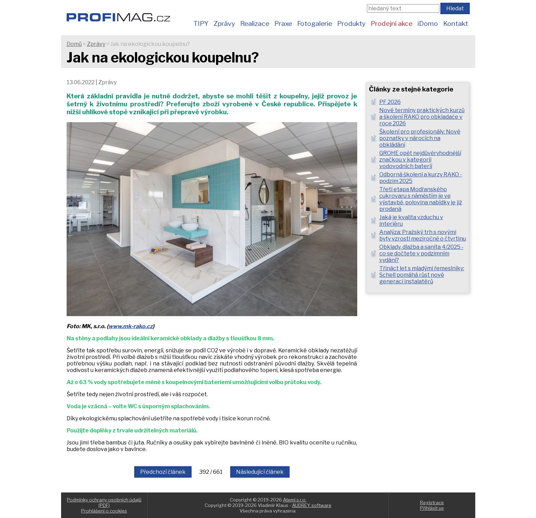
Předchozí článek (163, 472)
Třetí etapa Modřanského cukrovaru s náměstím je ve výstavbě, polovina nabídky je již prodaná (420, 199)
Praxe (283, 23)
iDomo (428, 23)
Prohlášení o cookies (104, 511)
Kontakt (455, 23)
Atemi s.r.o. (294, 499)
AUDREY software (311, 505)
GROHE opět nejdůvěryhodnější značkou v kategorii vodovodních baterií (420, 159)
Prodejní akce (391, 23)
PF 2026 (390, 102)
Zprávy (224, 23)
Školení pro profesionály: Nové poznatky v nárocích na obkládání (419, 138)
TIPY (200, 23)
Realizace (254, 23)
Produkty (351, 23)
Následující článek (260, 472)
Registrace (432, 502)
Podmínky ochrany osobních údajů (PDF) (104, 502)
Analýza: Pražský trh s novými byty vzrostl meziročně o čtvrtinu (422, 235)
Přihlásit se (432, 508)
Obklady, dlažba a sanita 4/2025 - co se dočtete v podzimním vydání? (421, 253)
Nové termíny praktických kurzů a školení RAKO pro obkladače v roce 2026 (422, 117)
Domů (74, 44)
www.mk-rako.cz (130, 326)
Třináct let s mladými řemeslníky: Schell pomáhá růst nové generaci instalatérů (421, 275)
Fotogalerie (314, 23)
